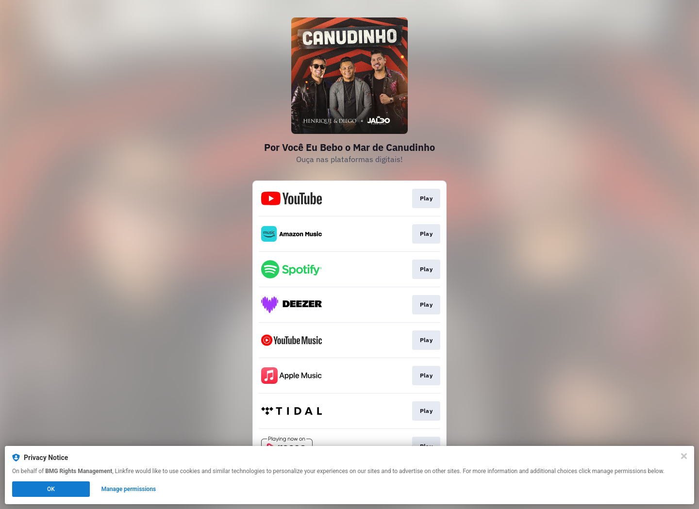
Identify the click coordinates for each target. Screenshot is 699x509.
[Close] (684, 456)
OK (51, 489)
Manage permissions (128, 489)
